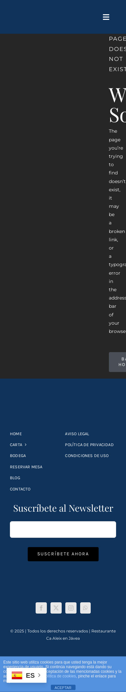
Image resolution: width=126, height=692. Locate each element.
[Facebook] (41, 608)
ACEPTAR (62, 688)
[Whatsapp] (85, 608)
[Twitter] (56, 608)
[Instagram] (71, 608)
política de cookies (59, 676)
